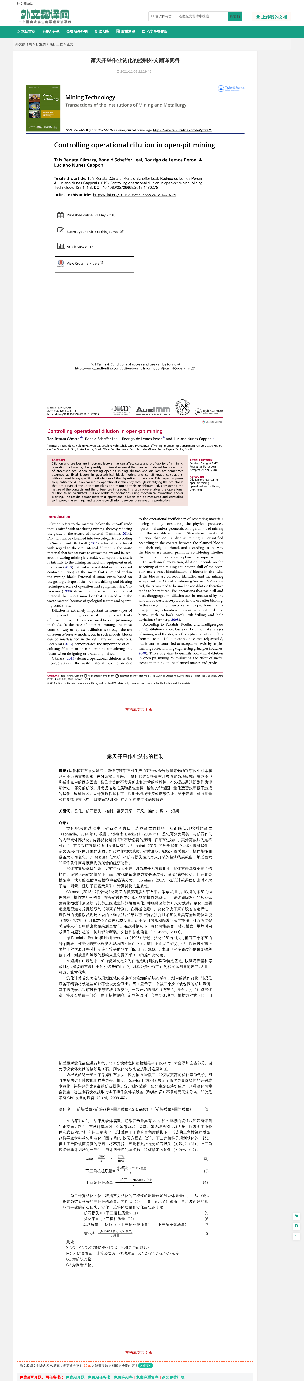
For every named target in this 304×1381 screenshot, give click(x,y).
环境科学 (239, 418)
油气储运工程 (271, 160)
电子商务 (249, 201)
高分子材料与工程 (266, 313)
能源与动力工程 (258, 153)
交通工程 (270, 286)
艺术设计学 (241, 502)
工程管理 (263, 362)
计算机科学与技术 (246, 77)
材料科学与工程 (230, 300)
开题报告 (225, 560)
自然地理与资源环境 (255, 397)
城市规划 (225, 369)
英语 (232, 250)
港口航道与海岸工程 (247, 334)
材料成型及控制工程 (257, 300)
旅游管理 (232, 235)
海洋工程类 (227, 328)
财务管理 (239, 222)
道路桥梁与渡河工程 (247, 286)
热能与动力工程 (247, 180)
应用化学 (249, 475)
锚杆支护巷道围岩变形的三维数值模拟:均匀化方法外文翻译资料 (84, 1257)
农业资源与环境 (240, 545)
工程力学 (225, 153)
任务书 (224, 584)
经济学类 (225, 194)
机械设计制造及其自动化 (254, 126)
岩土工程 (225, 356)
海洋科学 (229, 341)
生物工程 (243, 488)
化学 (254, 488)
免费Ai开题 (51, 31)
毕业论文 (225, 552)
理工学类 (225, 147)
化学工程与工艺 (230, 475)
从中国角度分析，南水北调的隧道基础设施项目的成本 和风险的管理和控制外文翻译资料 (105, 1271)
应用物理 (239, 153)
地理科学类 (227, 383)
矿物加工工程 (228, 439)
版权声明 (213, 1331)
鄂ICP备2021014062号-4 (171, 1375)
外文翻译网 (23, 44)
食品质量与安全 (230, 481)
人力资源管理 (268, 229)
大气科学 (232, 397)
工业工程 (253, 132)
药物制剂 (256, 481)
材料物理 (239, 307)
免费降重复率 (147, 1199)
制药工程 (263, 475)
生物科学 (265, 488)
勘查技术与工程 (255, 446)
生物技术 (277, 475)
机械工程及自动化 (246, 119)
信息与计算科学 (240, 167)
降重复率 (125, 31)
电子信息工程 (253, 98)
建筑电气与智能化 (236, 173)
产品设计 (256, 502)
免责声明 (238, 1331)
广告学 (223, 250)
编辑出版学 (245, 250)
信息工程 (235, 98)
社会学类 (225, 523)
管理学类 (225, 215)
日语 (275, 250)
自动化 (241, 160)
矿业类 (41, 44)
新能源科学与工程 (263, 173)
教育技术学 (262, 250)
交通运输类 (227, 279)
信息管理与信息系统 (262, 222)
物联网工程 (268, 77)
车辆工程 (225, 119)
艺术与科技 (247, 509)
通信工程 (225, 91)
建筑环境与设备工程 (247, 369)
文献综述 (225, 568)
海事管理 (225, 334)
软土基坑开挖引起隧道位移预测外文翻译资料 (68, 1300)
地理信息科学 (228, 390)
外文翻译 (225, 576)
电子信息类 (227, 84)
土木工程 (239, 356)
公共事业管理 (247, 229)
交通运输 (225, 286)
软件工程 (225, 77)
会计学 (231, 229)
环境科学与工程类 (233, 411)
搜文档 (235, 16)
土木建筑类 (227, 349)
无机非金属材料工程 (262, 307)
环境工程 (225, 418)
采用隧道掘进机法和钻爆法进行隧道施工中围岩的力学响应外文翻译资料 (91, 1235)
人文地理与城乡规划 (254, 390)
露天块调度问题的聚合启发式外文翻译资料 (66, 1293)
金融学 (262, 201)
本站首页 (25, 31)
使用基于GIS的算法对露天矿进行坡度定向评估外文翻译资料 (81, 1286)
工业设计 (271, 502)
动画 (282, 502)
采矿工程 (56, 44)
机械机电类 (227, 112)
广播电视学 (241, 257)
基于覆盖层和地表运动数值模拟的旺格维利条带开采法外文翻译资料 (87, 1264)
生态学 (223, 545)
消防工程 (274, 439)
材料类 (224, 293)
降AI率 (101, 31)
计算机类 (225, 70)
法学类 (224, 264)
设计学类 (225, 496)
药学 (245, 481)
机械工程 (256, 139)
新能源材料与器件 (239, 313)
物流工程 (225, 460)
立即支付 (145, 1187)
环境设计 (225, 502)
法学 (221, 271)
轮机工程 (253, 160)
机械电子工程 (270, 119)
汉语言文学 (258, 257)
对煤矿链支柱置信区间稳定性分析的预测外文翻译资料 (76, 1279)
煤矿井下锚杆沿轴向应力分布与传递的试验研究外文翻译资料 (81, 1243)
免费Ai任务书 (77, 31)
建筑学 (223, 362)
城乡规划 (277, 362)
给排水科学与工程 (242, 362)
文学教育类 (227, 243)
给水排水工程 (236, 376)
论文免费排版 (155, 31)
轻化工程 (229, 488)
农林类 (224, 538)
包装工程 (239, 132)
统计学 (258, 167)
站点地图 (199, 1375)
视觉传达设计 (228, 509)
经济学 (273, 201)
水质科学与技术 (258, 418)
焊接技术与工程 (237, 139)
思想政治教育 (228, 530)
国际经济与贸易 (230, 201)
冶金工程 (235, 446)
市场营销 (225, 222)
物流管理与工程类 (233, 453)
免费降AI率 (123, 1199)
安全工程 (245, 439)
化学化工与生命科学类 (237, 468)
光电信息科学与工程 (247, 91)
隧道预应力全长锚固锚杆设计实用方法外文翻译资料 (74, 1250)
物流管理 (239, 460)
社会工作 (245, 530)
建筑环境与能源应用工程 (265, 356)
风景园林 (263, 509)
